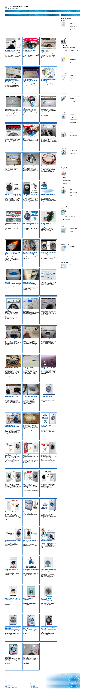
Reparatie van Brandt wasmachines (10, 512)
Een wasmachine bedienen (9, 685)
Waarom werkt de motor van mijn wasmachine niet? (30, 166)
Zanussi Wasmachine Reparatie (12, 598)
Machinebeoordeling (73, 99)
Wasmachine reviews (8, 681)
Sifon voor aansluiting (73, 150)
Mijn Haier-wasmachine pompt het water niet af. (30, 224)
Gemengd (65, 185)
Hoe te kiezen (72, 98)
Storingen (63, 20)
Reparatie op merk (66, 219)
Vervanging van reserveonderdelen (68, 38)
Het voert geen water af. (74, 21)
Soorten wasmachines (65, 130)
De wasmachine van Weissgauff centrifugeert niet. (12, 51)
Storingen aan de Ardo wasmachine (28, 310)
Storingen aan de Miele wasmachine (10, 339)
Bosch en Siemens (73, 60)
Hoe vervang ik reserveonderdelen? (35, 676)
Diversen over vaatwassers (34, 687)
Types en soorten (32, 683)
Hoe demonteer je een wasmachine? (69, 47)
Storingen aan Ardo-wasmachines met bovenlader (30, 80)
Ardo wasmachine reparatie (29, 540)
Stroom (71, 77)
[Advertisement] (32, 26)
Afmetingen (72, 78)
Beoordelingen (64, 112)
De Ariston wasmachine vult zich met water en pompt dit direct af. (13, 195)
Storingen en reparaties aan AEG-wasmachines (11, 570)
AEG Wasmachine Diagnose (12, 165)
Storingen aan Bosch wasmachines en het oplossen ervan (12, 426)
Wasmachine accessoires (8, 684)
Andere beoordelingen (73, 122)
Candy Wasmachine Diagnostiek (48, 137)
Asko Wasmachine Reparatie (12, 483)
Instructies (65, 177)
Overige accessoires (73, 153)
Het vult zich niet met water (74, 25)
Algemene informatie (65, 73)
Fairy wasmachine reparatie (29, 511)
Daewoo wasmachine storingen (48, 281)
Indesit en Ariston (73, 59)
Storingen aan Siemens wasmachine (10, 310)
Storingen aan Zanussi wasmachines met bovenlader (47, 108)
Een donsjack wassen (73, 193)
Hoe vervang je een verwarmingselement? (70, 48)
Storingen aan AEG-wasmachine (48, 310)
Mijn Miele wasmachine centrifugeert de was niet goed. (30, 108)
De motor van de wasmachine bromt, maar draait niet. (30, 253)
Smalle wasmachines (73, 135)
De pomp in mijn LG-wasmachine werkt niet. (46, 224)
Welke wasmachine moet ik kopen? (10, 682)
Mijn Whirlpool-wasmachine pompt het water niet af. (30, 195)
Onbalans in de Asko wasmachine (13, 137)
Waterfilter (71, 151)
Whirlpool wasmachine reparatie (13, 540)
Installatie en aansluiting (67, 178)
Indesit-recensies (72, 116)
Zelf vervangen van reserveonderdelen (11, 676)
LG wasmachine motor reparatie (48, 165)
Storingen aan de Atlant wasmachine (46, 426)
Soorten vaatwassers (65, 262)
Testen (56, 675)
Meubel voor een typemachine (68, 181)
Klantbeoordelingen (33, 682)
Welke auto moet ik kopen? (74, 96)
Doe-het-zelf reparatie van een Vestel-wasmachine (48, 454)
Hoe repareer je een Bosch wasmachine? (11, 656)
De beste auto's (72, 101)
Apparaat (71, 75)
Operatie (62, 169)
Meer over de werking (67, 180)
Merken (21, 11)
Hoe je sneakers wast (73, 192)
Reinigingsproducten (73, 229)
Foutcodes (63, 56)
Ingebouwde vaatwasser (33, 684)
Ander (71, 63)
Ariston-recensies (72, 120)
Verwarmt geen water (73, 26)
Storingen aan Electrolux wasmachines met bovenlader (12, 80)
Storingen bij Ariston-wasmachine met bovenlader (29, 368)
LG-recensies (72, 114)
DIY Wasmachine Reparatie (29, 425)
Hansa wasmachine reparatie (47, 483)
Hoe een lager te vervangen (68, 45)
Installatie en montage (73, 228)
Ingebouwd (71, 264)
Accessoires (63, 148)
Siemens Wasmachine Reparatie (48, 569)
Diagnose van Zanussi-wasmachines (28, 339)
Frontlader (71, 134)
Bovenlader (71, 132)
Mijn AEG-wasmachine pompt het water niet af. (12, 224)
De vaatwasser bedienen (33, 685)
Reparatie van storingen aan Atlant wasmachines (47, 512)
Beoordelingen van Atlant (74, 117)
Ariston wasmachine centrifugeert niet (45, 51)
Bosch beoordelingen (73, 119)
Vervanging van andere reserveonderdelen (70, 50)
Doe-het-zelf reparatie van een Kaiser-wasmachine (30, 483)
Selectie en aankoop (65, 95)
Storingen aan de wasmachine (9, 675)
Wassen (62, 187)
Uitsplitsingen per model (74, 28)
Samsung (71, 57)
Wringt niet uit (72, 23)
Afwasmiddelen (32, 686)
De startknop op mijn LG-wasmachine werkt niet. (11, 397)
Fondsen (71, 189)
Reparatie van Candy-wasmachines (46, 599)
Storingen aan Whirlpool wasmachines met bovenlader (12, 108)
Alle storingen (72, 29)
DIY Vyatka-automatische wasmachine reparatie (29, 281)
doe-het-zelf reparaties (33, 675)
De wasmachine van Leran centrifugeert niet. (29, 51)
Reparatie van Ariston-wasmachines (28, 599)
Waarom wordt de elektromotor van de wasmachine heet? (12, 253)
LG (70, 62)
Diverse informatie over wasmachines (11, 687)
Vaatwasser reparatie (65, 208)
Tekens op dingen (73, 190)
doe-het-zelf (65, 183)
